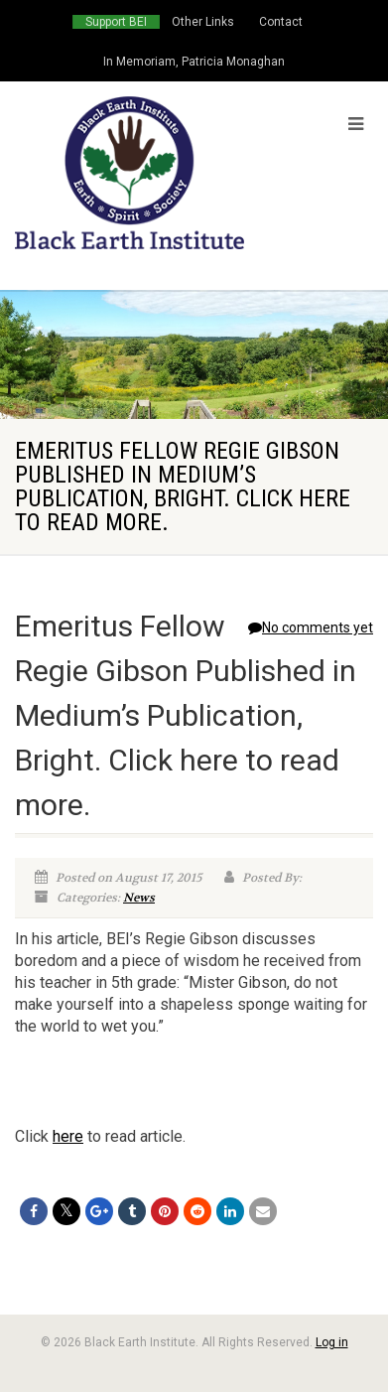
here (68, 1136)
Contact (281, 22)
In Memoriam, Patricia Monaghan (194, 62)
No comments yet (310, 627)
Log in (332, 1342)
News (139, 897)
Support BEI (116, 22)
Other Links (203, 22)
